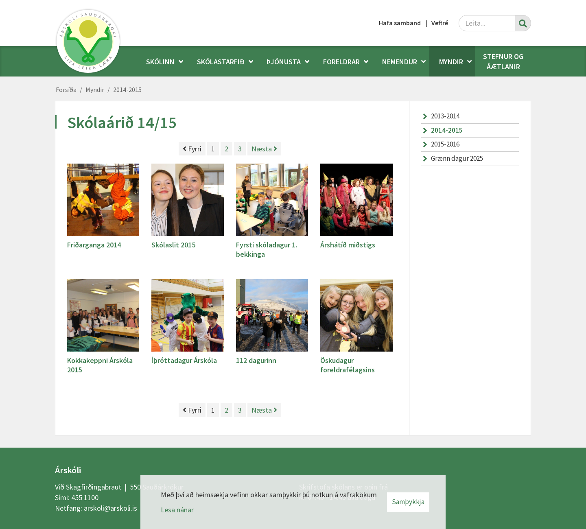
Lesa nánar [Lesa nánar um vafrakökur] (177, 509)
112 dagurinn (256, 360)
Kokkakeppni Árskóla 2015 (100, 365)
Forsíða (66, 89)
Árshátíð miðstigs (347, 244)
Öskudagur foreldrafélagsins (347, 365)
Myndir (94, 89)
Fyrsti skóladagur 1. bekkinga (266, 249)
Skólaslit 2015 (173, 244)
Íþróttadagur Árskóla (184, 360)
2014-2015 (127, 89)
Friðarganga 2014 (94, 244)
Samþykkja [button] (408, 501)
